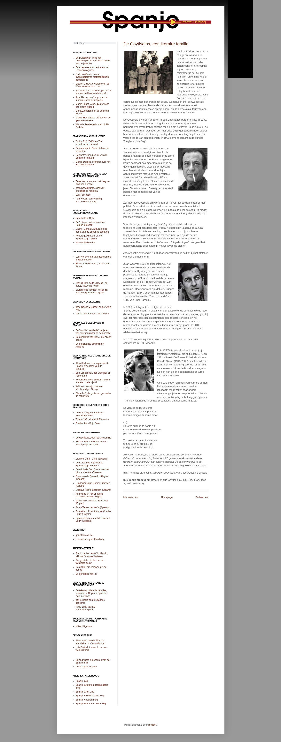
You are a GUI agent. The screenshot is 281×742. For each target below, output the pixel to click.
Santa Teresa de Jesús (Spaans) (93, 507)
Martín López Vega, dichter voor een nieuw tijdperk (92, 105)
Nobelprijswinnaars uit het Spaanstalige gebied (89, 237)
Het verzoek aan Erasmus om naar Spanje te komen (91, 443)
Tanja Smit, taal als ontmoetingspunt (85, 608)
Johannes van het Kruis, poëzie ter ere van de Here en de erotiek (94, 92)
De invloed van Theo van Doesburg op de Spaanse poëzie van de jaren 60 (93, 60)
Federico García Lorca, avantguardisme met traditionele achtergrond (92, 77)
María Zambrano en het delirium (92, 313)
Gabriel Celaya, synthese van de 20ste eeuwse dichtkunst (92, 85)
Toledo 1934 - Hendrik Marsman (92, 419)
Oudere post (201, 497)
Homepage (167, 497)
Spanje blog (82, 681)
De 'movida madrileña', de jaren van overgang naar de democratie (93, 331)
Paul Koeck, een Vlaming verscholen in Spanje (89, 200)
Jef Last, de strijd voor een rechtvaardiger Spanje (89, 388)
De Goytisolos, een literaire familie (156, 43)
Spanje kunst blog (85, 691)
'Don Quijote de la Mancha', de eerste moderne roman (91, 284)
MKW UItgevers (84, 626)
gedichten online (84, 535)
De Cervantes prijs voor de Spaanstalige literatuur (89, 464)
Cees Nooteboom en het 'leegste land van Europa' (93, 182)
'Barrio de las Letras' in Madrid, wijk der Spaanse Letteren (92, 555)
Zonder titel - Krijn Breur (88, 423)
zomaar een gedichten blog (90, 539)
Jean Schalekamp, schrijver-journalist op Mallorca (90, 189)
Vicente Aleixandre (85, 242)
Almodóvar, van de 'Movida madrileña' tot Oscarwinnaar (90, 642)
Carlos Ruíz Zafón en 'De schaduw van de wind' (89, 143)
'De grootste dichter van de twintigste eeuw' (90, 561)
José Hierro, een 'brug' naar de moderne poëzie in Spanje (92, 98)
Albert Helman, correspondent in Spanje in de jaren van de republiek (92, 366)
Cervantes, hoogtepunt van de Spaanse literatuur (91, 156)
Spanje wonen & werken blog (91, 703)
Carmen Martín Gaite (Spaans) (92, 458)
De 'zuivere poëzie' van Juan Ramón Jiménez (90, 223)
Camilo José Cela (85, 218)
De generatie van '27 (86, 574)
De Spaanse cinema (86, 666)
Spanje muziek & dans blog (90, 695)
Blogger (152, 724)
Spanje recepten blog (87, 699)
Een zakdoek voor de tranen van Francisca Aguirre (92, 68)
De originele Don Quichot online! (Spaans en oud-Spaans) (92, 471)
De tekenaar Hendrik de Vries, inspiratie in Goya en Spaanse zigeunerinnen (91, 593)
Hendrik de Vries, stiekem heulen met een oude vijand (93, 381)
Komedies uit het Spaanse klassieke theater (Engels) (89, 495)
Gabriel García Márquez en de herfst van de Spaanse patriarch (92, 230)
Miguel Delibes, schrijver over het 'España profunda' (93, 163)
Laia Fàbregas (83, 194)
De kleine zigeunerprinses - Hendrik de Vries (90, 414)
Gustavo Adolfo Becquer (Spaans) (93, 490)
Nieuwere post (130, 497)
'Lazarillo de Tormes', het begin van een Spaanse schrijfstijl (92, 291)
